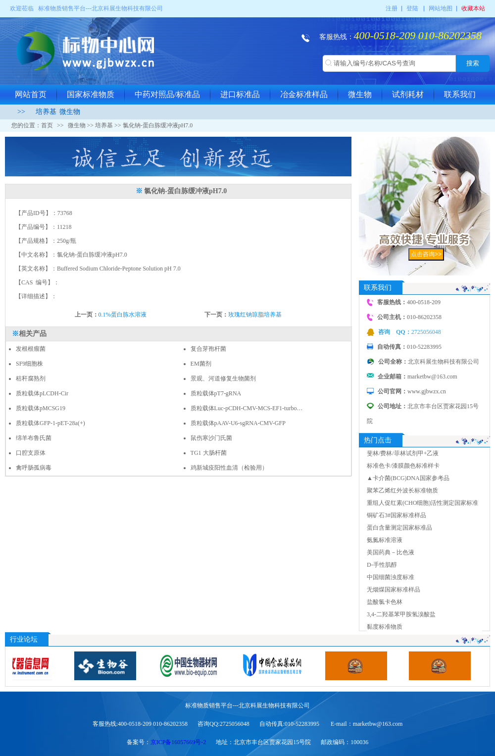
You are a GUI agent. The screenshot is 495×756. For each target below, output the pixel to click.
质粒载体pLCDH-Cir (42, 393)
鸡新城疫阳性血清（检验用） (229, 467)
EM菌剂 (201, 363)
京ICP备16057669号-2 (178, 742)
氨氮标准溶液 (384, 540)
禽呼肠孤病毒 (33, 467)
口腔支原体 (31, 452)
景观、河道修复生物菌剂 (223, 378)
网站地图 (440, 8)
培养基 (46, 111)
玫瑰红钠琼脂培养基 (255, 314)
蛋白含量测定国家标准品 (399, 527)
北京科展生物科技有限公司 (127, 8)
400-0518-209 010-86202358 (418, 35)
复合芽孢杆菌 (208, 348)
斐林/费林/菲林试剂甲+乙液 (403, 453)
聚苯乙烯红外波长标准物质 (402, 490)
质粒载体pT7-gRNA (216, 393)
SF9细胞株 (29, 363)
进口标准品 (240, 94)
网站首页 (31, 94)
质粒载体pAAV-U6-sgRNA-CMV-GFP (238, 423)
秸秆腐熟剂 (31, 378)
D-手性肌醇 (382, 564)
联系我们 (460, 94)
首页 (47, 125)
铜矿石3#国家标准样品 (396, 515)
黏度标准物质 (384, 626)
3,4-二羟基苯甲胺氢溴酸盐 (401, 614)
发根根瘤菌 (31, 348)
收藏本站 (473, 8)
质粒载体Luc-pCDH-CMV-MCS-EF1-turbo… (247, 408)
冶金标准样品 (304, 94)
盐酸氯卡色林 (384, 601)
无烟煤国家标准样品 (393, 589)
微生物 (360, 94)
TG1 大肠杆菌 (209, 452)
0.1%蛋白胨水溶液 (123, 314)
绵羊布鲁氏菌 (33, 437)
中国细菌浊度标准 (390, 577)
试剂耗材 (408, 94)
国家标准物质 (90, 94)
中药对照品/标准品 (167, 94)
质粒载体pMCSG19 (40, 408)
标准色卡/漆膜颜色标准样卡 (403, 465)
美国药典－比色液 (390, 552)
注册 (391, 8)
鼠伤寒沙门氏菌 (211, 437)
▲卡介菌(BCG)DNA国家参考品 (408, 478)
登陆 (412, 8)
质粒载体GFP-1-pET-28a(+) (50, 423)
